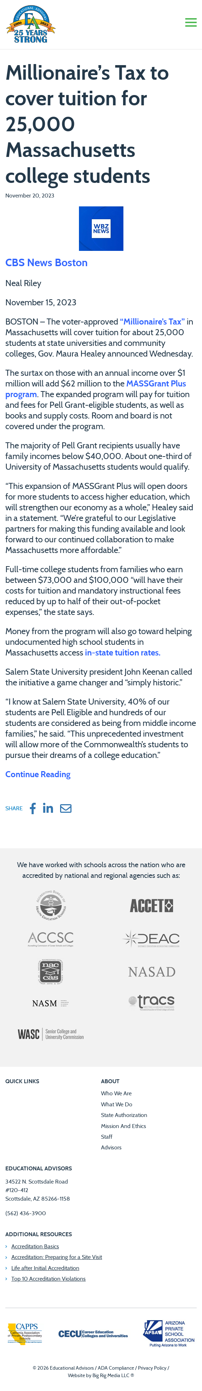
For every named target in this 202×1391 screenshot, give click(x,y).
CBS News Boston (46, 263)
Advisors (111, 1147)
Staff (106, 1137)
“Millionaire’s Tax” (152, 322)
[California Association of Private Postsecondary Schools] (24, 1335)
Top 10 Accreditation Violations (48, 1279)
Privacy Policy (152, 1368)
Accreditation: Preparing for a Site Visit (56, 1257)
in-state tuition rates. (123, 653)
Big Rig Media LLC (110, 1375)
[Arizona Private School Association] (169, 1334)
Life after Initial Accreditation (45, 1268)
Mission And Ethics (123, 1126)
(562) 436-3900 (25, 1213)
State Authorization (124, 1115)
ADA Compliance (116, 1368)
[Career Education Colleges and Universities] (92, 1334)
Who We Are (116, 1093)
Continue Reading (37, 774)
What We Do (116, 1104)
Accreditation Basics (35, 1246)
